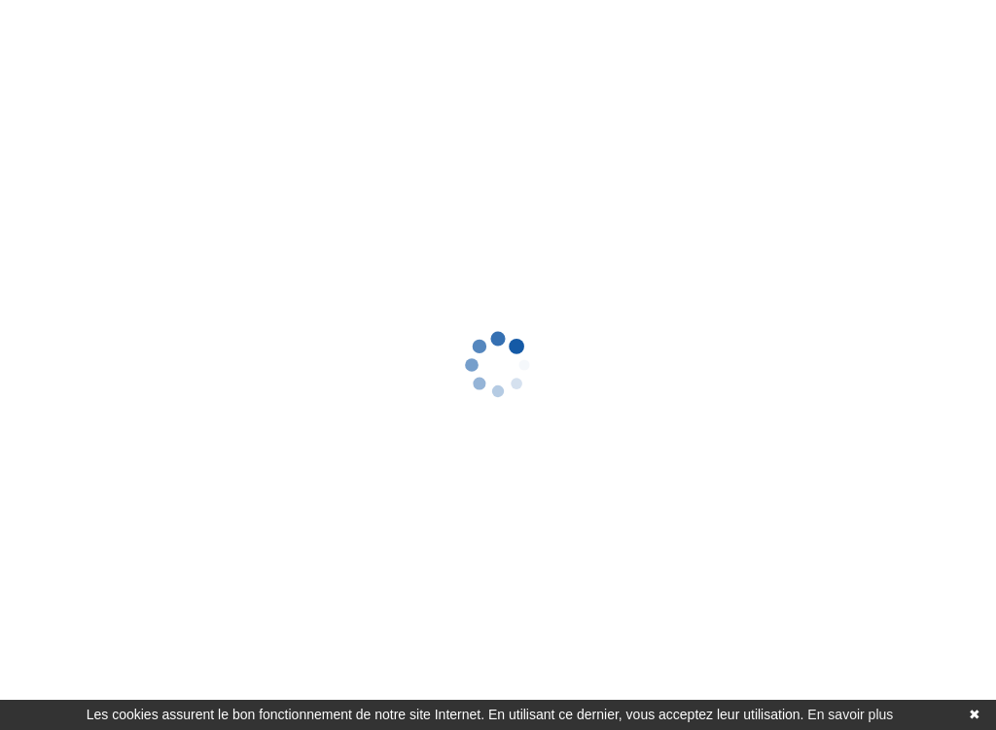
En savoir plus (850, 714)
